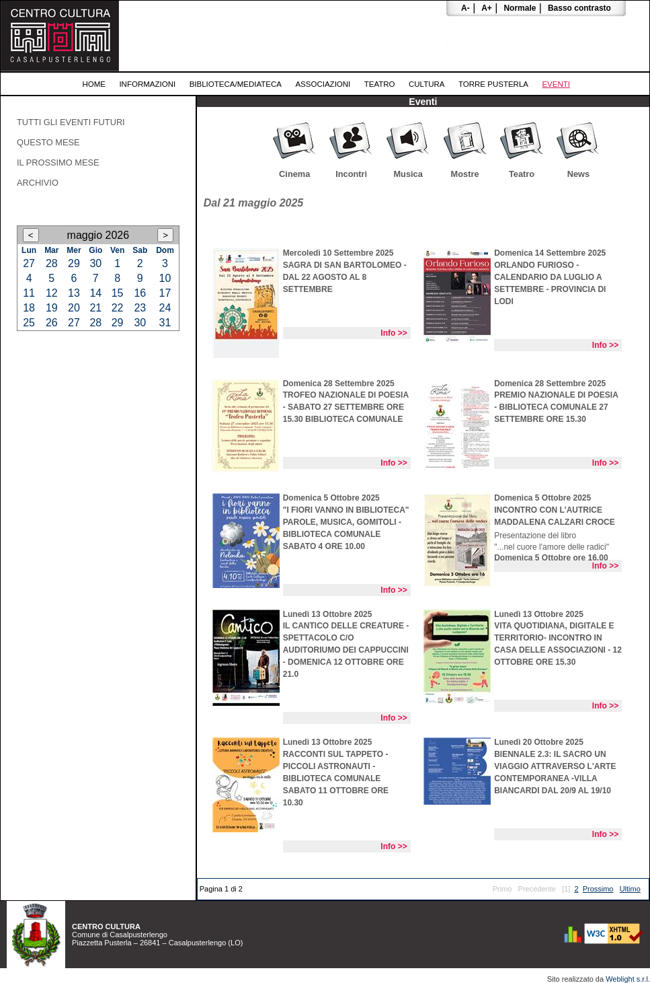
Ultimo (630, 889)
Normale (519, 8)
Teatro (379, 84)
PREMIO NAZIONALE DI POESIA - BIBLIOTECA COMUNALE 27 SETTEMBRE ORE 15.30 (556, 407)
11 (29, 293)
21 (95, 308)
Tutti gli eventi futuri (71, 122)
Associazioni (322, 84)
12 (52, 293)
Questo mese (48, 142)
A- (465, 8)
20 (74, 308)
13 (74, 293)
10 (165, 278)
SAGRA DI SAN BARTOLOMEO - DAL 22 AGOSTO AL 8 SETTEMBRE (345, 277)
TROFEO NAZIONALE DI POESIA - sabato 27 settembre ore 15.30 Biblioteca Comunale (346, 407)
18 (29, 308)
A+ (486, 8)
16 (140, 293)
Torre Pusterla (493, 84)
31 (165, 322)
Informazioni (147, 84)
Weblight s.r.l (627, 979)
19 (52, 308)
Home (94, 84)
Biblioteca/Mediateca (236, 84)
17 (165, 293)
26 (52, 322)
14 (95, 293)
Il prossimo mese (58, 162)
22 (118, 308)
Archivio (37, 183)
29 (74, 263)
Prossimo (598, 889)
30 (95, 263)
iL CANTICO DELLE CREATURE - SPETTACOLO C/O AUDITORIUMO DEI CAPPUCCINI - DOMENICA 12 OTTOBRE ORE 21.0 (346, 650)
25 (29, 322)
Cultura (427, 84)
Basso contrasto (579, 8)
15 (118, 293)
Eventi (556, 84)
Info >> (393, 333)
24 (165, 308)
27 (29, 263)
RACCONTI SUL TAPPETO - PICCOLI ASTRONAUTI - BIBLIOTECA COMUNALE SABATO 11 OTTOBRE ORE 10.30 (336, 778)
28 (52, 263)
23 (140, 308)
